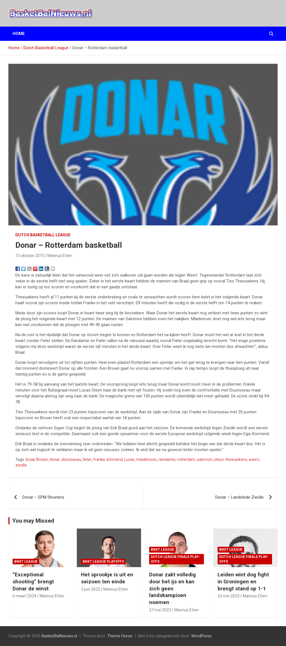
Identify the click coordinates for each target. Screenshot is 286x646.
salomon (204, 459)
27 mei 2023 (160, 610)
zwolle (21, 465)
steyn (219, 459)
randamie (166, 459)
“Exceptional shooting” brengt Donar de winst (33, 581)
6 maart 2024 (24, 596)
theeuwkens (236, 459)
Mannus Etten (59, 255)
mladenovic (146, 459)
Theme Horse (119, 635)
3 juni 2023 (90, 589)
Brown (42, 459)
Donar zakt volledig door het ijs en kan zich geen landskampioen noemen (172, 588)
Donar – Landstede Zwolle (239, 497)
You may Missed (33, 520)
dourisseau (71, 459)
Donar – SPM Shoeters (43, 497)
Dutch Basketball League (42, 235)
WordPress (201, 635)
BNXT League (25, 562)
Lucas (129, 459)
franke (99, 459)
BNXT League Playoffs (103, 562)
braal (30, 459)
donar (54, 459)
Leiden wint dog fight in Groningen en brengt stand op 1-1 (243, 581)
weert (254, 459)
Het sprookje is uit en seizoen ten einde (107, 578)
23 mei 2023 (228, 596)
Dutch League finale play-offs (175, 559)
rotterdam (186, 459)
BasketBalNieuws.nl (59, 635)
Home (19, 33)
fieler (87, 459)
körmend (115, 459)
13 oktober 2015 (29, 255)
